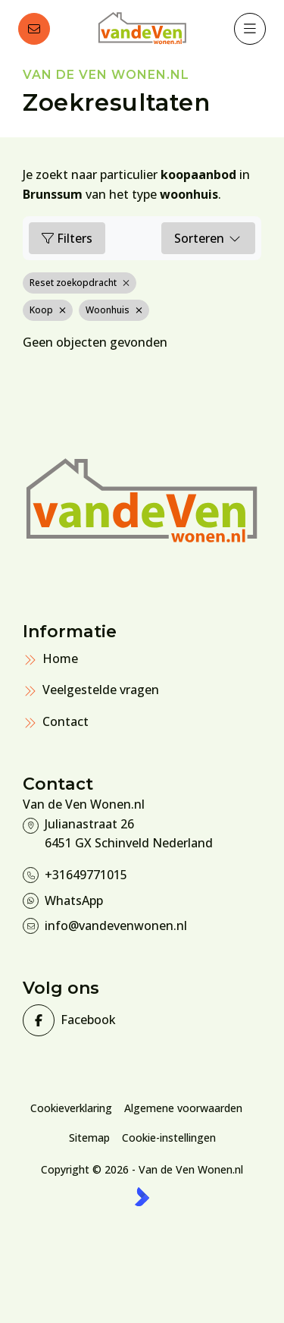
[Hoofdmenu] (250, 29)
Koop (48, 309)
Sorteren (208, 238)
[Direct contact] (34, 29)
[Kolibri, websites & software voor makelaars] (142, 1196)
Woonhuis (114, 309)
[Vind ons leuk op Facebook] (78, 1020)
